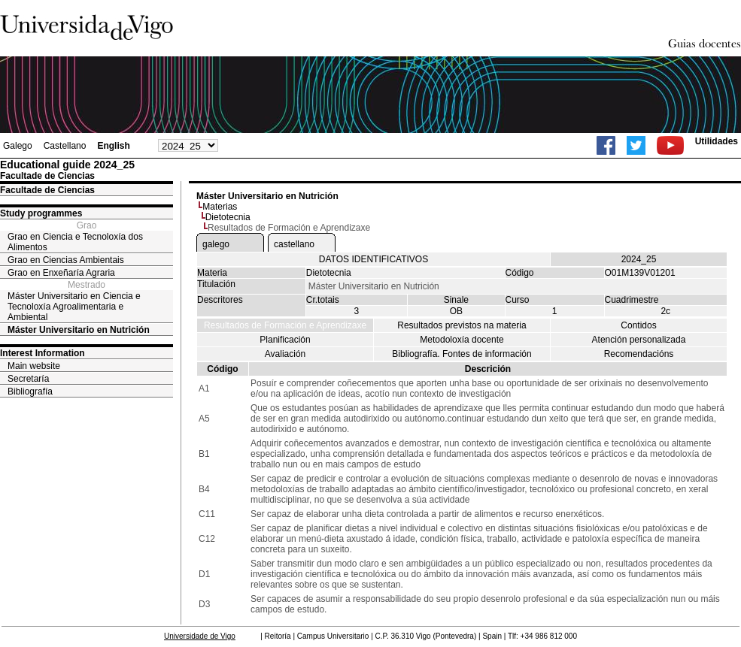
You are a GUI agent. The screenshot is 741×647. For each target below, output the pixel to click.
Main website (34, 366)
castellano (294, 244)
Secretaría (28, 378)
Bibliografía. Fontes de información (461, 354)
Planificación (285, 339)
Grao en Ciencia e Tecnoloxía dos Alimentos (75, 241)
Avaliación (285, 354)
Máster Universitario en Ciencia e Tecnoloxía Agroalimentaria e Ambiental (74, 306)
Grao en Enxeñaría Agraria (61, 273)
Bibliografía (30, 391)
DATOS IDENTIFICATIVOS (373, 259)
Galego (17, 146)
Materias (219, 206)
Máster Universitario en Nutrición (79, 330)
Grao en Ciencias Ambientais (66, 260)
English (113, 146)
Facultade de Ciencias (47, 190)
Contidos (638, 325)
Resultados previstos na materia (461, 325)
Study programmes (41, 213)
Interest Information (42, 353)
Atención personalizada (639, 339)
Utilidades (716, 141)
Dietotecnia (228, 217)
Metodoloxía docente (461, 339)
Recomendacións (639, 354)
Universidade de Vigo (199, 636)
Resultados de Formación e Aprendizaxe (285, 325)
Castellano (65, 146)
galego (215, 244)
